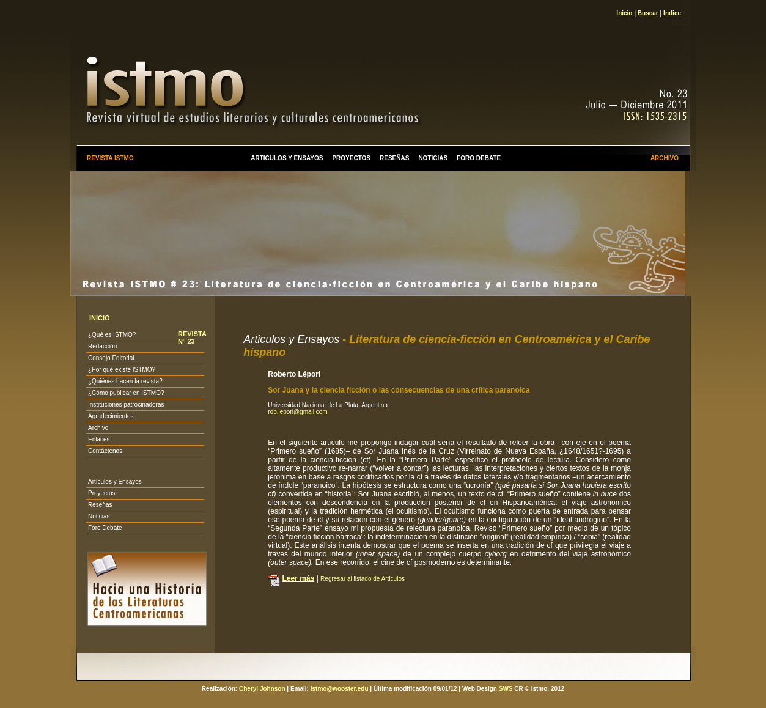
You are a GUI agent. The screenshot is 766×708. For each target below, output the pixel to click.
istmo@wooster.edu (340, 688)
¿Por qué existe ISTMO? (121, 369)
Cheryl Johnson (262, 688)
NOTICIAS (432, 158)
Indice (672, 13)
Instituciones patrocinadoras (126, 404)
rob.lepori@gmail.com (297, 411)
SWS (506, 688)
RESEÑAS (394, 158)
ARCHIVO (664, 158)
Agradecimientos (110, 416)
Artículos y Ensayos (115, 481)
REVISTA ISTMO (110, 158)
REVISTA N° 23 (192, 337)
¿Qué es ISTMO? (112, 334)
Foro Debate (105, 528)
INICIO (99, 318)
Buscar (648, 13)
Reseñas (100, 504)
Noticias (99, 516)
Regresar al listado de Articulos (362, 578)
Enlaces (99, 439)
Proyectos (101, 493)
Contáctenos (105, 451)
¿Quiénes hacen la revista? (125, 381)
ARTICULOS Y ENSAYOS (287, 158)
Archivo (98, 427)
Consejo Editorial (111, 358)
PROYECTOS (351, 158)
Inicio (624, 13)
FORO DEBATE (479, 158)
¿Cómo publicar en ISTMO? (126, 392)
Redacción (102, 346)
